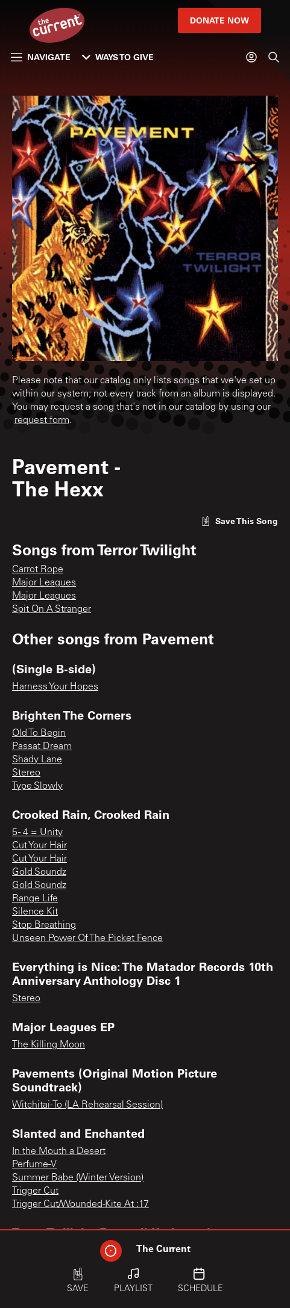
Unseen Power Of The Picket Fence (87, 938)
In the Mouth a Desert (59, 1151)
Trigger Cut (35, 1191)
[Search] (273, 57)
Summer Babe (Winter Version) (77, 1178)
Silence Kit (35, 912)
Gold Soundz (39, 872)
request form (41, 420)
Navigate (41, 57)
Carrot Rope (37, 570)
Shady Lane (37, 760)
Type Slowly (37, 786)
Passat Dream (42, 746)
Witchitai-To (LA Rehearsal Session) (87, 1105)
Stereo (26, 773)
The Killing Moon (48, 1045)
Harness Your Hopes (55, 687)
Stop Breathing (44, 925)
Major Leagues (44, 583)
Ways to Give (118, 57)
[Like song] (239, 520)
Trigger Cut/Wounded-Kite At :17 (80, 1204)
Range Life (35, 899)
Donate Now (219, 20)
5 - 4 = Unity (37, 833)
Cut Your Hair (39, 846)
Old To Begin (39, 733)
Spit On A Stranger (51, 609)
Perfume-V (34, 1165)
